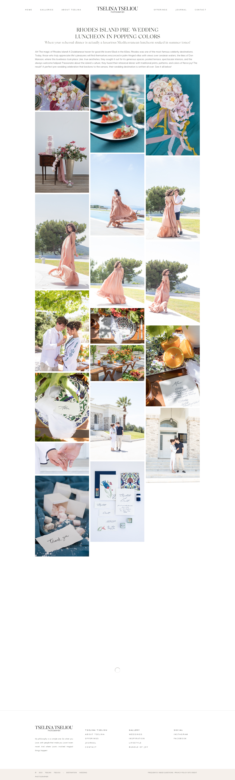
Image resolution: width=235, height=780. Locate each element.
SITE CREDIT (192, 773)
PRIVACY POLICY (181, 773)
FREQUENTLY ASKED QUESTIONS (160, 773)
